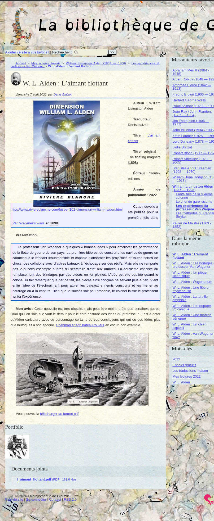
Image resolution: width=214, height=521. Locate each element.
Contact (55, 499)
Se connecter (36, 499)
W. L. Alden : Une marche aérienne (191, 316)
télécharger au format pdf (59, 414)
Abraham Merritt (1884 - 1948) (190, 72)
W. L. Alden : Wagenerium (192, 282)
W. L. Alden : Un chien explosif (189, 326)
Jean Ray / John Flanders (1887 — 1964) (192, 113)
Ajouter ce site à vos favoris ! (27, 52)
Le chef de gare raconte (194, 201)
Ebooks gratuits (184, 365)
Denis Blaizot (63, 94)
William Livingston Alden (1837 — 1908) (96, 63)
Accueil (21, 63)
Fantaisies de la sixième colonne (194, 196)
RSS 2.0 (70, 499)
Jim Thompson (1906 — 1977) (190, 122)
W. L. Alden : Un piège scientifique (189, 274)
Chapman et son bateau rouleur (80, 325)
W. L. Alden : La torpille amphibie (190, 298)
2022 (176, 359)
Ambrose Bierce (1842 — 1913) (191, 86)
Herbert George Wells (189, 100)
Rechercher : (62, 52)
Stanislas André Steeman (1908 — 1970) (191, 170)
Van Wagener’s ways (28, 223)
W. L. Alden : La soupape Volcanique (191, 307)
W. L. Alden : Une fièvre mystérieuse (190, 289)
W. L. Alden (181, 382)
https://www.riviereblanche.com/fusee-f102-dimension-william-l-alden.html (67, 209)
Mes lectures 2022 (186, 376)
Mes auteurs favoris (45, 63)
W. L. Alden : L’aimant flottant (190, 256)
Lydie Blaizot (182, 147)
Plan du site (14, 499)
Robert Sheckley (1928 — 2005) (192, 160)
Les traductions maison (190, 371)
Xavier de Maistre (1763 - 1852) (191, 225)
